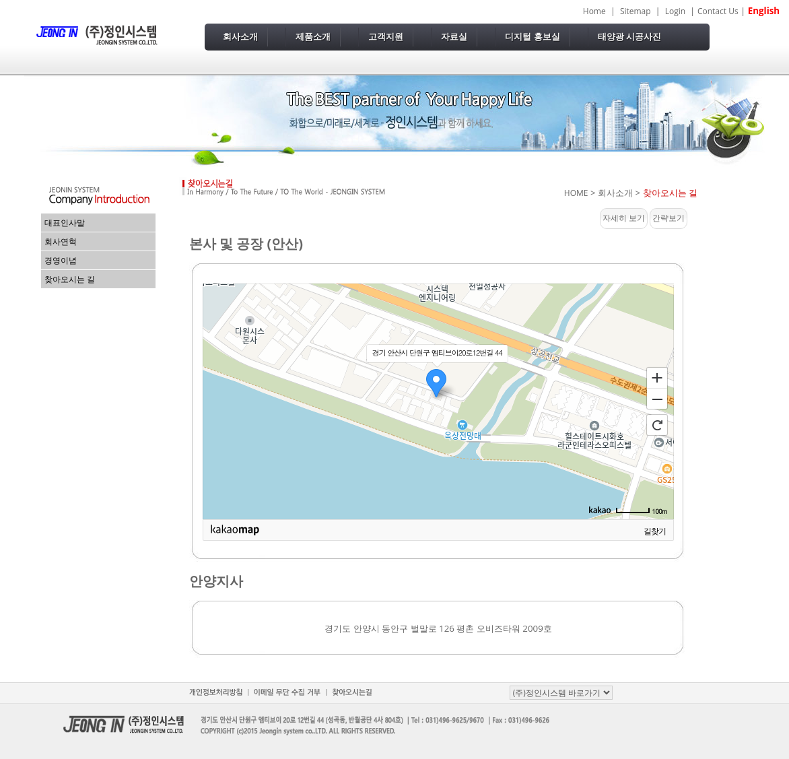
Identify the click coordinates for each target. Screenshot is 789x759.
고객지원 (385, 37)
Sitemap (635, 11)
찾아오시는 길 (69, 279)
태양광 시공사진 (630, 37)
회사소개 (240, 37)
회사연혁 (60, 241)
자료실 (454, 37)
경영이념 (60, 260)
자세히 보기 (624, 218)
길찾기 (655, 530)
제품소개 (313, 37)
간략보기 (668, 218)
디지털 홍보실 (532, 37)
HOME (576, 193)
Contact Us (718, 11)
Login (675, 11)
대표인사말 (64, 222)
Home (594, 11)
